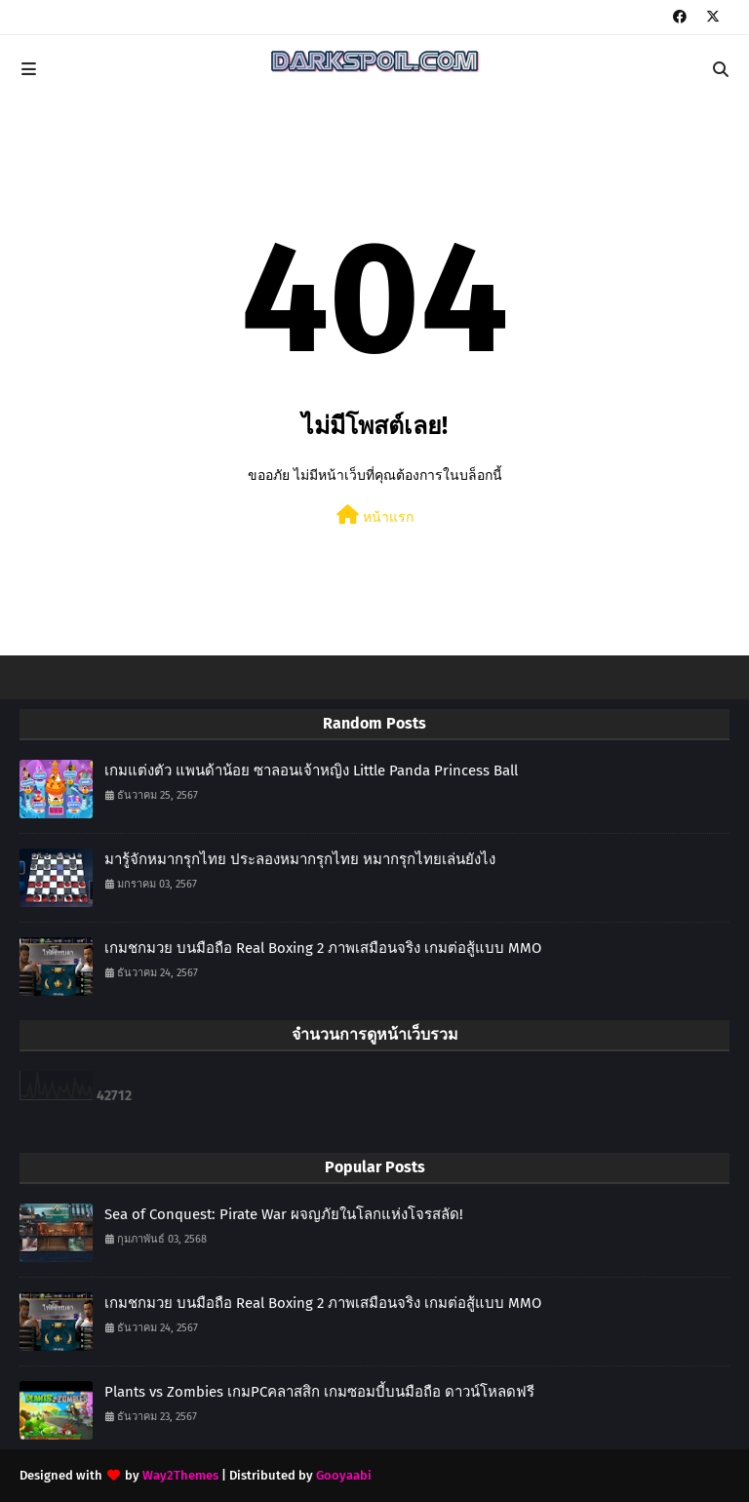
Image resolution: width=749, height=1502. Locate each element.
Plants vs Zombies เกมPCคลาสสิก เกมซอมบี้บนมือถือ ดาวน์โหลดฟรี (319, 1392)
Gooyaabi (344, 1475)
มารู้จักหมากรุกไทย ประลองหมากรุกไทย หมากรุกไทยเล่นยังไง (299, 859)
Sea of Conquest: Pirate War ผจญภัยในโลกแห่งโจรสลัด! (283, 1214)
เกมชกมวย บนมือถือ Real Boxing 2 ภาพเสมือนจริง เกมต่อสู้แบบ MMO (322, 948)
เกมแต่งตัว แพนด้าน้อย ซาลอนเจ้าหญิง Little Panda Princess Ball (311, 770)
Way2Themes (180, 1475)
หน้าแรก (375, 515)
